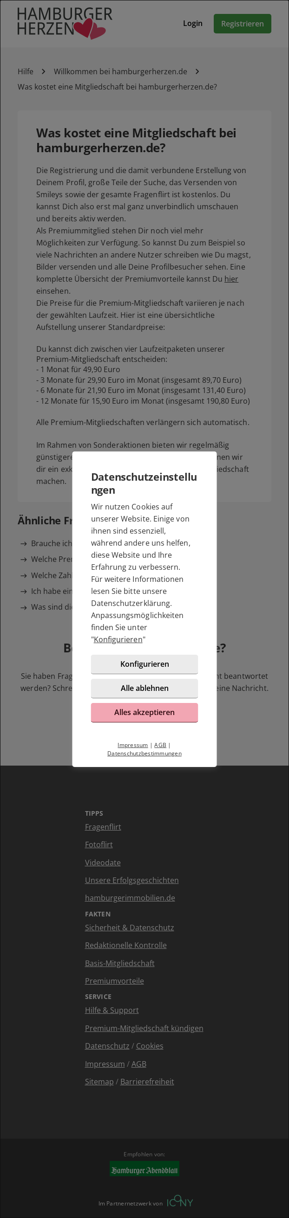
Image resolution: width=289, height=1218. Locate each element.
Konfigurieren (118, 639)
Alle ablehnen (145, 688)
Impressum (133, 745)
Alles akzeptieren (144, 712)
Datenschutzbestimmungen (144, 753)
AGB (160, 745)
